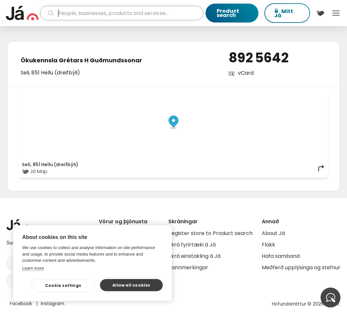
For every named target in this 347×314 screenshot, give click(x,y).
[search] (122, 13)
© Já (258, 97)
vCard (246, 73)
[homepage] (22, 13)
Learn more (33, 268)
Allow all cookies (131, 285)
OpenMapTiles (312, 97)
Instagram (52, 303)
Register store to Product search (210, 233)
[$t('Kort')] (320, 13)
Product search (228, 13)
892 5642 (259, 58)
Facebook (21, 303)
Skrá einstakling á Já (194, 256)
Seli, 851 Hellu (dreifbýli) (50, 72)
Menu (336, 13)
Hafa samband (281, 256)
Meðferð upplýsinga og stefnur (301, 267)
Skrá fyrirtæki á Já (192, 244)
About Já (273, 233)
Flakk (268, 244)
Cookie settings (63, 285)
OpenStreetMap (281, 97)
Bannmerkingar (188, 267)
